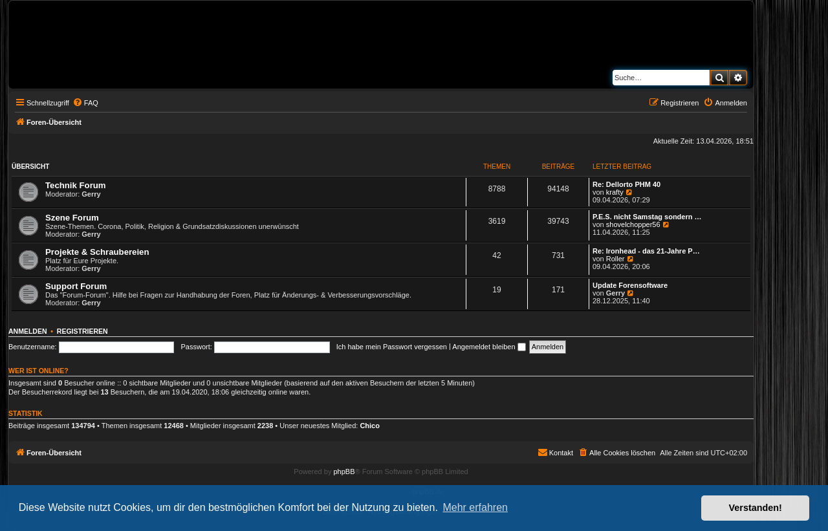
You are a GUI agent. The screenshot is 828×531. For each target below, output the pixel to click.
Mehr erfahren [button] (475, 507)
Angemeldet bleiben (488, 347)
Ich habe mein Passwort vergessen (391, 347)
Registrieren (82, 331)
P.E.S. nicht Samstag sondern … (647, 217)
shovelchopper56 (633, 224)
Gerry (91, 194)
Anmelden (27, 331)
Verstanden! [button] (755, 508)
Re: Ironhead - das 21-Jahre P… (646, 251)
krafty (615, 192)
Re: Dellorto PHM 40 (626, 184)
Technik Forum (75, 185)
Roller (615, 259)
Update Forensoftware (630, 285)
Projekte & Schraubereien (97, 252)
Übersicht (30, 166)
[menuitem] (85, 103)
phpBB (343, 471)
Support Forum (76, 286)
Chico (370, 425)
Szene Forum (72, 217)
